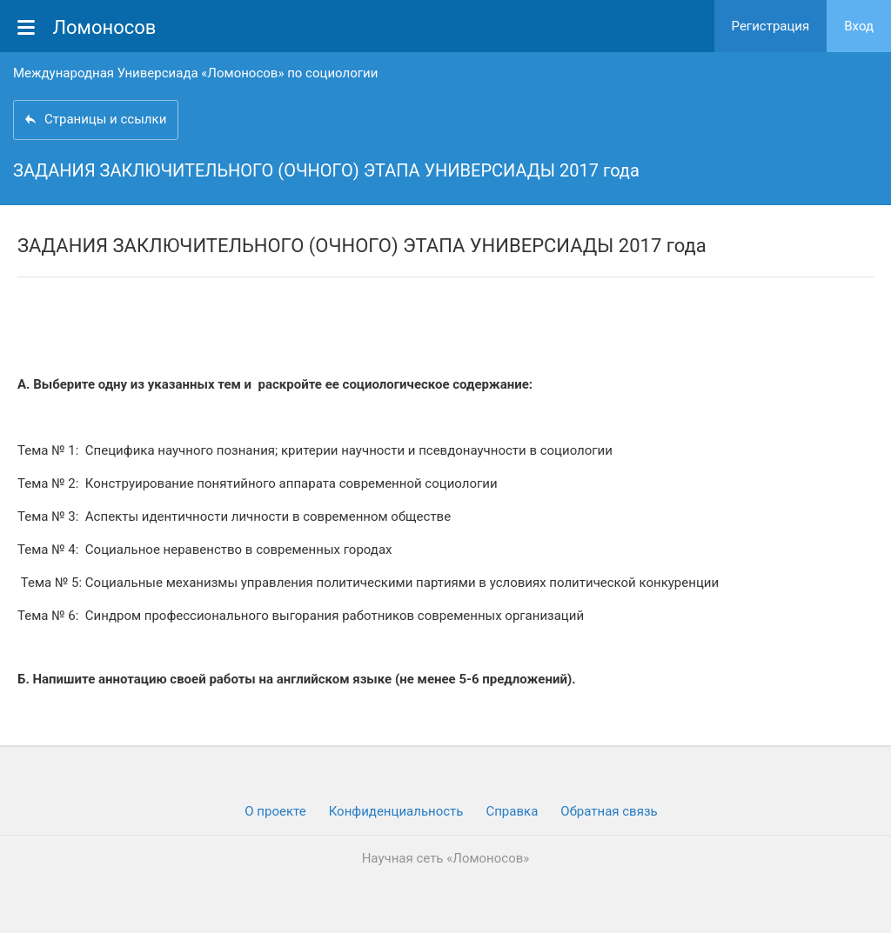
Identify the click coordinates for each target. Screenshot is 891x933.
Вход (859, 26)
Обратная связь (608, 811)
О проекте (275, 811)
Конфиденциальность (396, 811)
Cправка (512, 811)
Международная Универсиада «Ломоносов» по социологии (195, 73)
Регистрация (771, 26)
